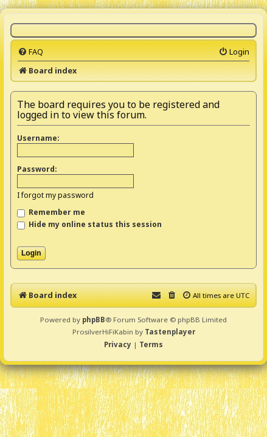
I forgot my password (55, 195)
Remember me (51, 212)
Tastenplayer (170, 331)
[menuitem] (30, 51)
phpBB (93, 319)
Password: (37, 169)
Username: (38, 138)
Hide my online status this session (89, 224)
